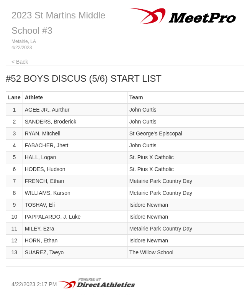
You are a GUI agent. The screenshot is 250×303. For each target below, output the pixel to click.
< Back (19, 62)
